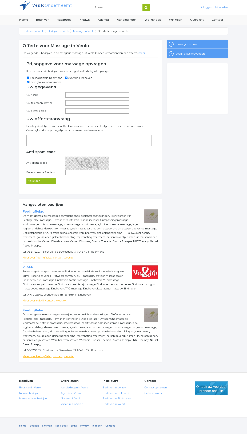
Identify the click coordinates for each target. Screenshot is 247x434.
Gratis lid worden (154, 393)
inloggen (206, 7)
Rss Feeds (61, 425)
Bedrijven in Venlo (62, 7)
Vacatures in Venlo (72, 404)
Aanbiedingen (127, 19)
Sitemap (47, 425)
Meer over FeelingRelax (37, 257)
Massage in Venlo (83, 31)
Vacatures (64, 19)
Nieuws (84, 19)
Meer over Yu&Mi (33, 300)
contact (57, 257)
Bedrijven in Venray (114, 387)
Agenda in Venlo (71, 393)
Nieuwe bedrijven (29, 393)
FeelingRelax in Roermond (45, 77)
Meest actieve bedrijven (33, 398)
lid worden (221, 7)
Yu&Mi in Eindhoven (80, 77)
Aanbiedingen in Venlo (74, 387)
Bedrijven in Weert (114, 404)
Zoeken (34, 425)
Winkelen (175, 19)
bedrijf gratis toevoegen (190, 53)
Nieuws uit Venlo (71, 398)
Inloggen (97, 425)
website (69, 257)
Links (74, 425)
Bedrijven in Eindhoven (117, 398)
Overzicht (197, 19)
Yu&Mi (28, 267)
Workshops (153, 19)
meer (141, 53)
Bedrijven (42, 19)
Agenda (103, 19)
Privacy (84, 425)
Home (23, 19)
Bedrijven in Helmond (116, 393)
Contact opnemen (155, 387)
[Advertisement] (197, 88)
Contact (217, 19)
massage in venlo (186, 44)
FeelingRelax (33, 211)
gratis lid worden (211, 388)
